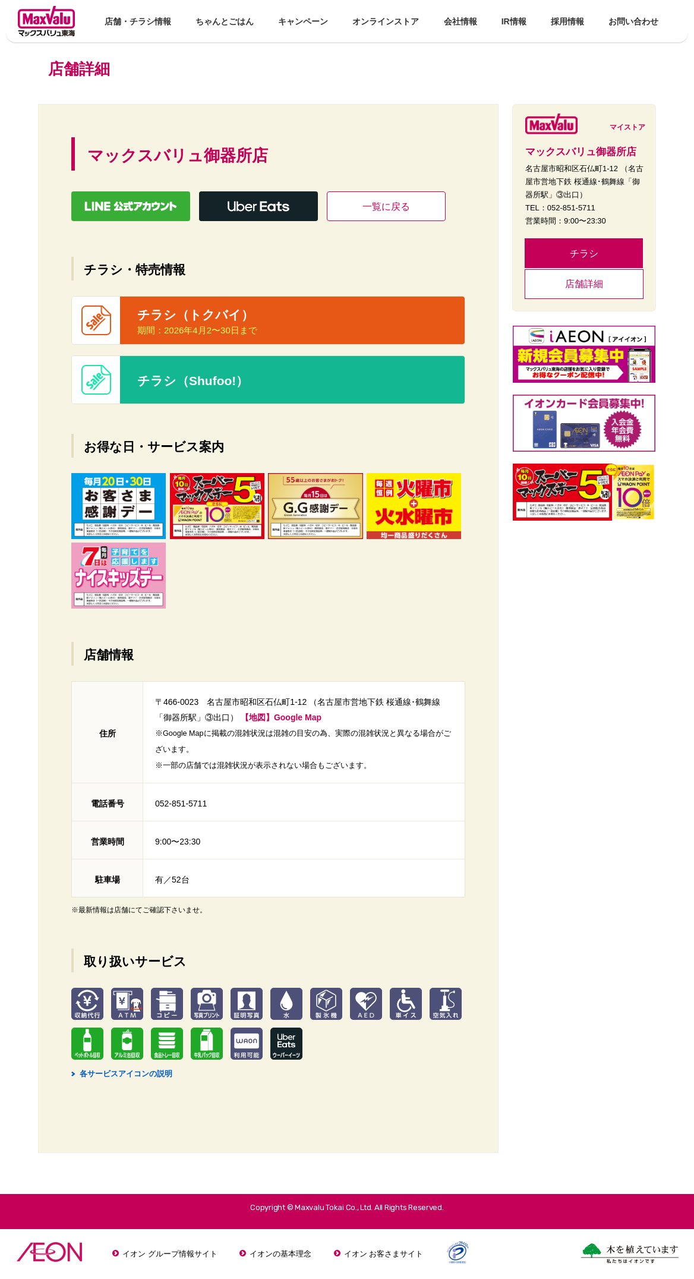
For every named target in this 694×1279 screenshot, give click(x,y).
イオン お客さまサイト (384, 1253)
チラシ (584, 253)
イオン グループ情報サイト (169, 1253)
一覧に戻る (386, 206)
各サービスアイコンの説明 (121, 1073)
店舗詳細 (584, 284)
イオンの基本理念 (280, 1253)
